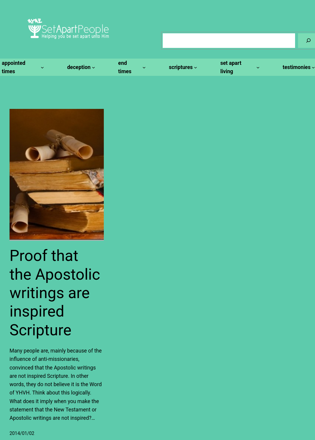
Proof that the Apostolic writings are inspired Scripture (55, 293)
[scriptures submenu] (182, 67)
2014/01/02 (22, 433)
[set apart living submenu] (239, 67)
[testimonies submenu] (298, 67)
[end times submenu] (130, 67)
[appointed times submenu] (22, 67)
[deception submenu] (80, 67)
